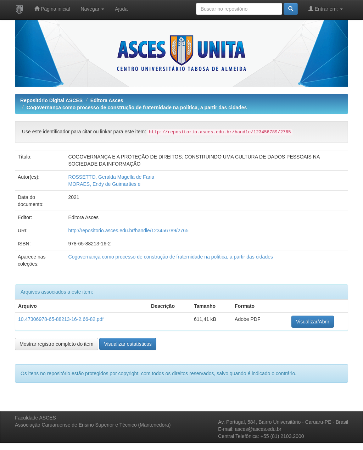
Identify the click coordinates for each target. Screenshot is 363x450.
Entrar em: (325, 9)
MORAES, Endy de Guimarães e (104, 184)
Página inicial (52, 9)
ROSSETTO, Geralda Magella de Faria (111, 177)
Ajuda (121, 9)
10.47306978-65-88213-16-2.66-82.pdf (61, 319)
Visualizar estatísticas (127, 344)
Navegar (92, 9)
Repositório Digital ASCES (51, 100)
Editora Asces (106, 100)
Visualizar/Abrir (312, 321)
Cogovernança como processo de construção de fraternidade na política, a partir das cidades (137, 107)
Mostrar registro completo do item (56, 344)
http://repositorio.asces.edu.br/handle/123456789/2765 (128, 230)
